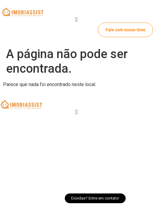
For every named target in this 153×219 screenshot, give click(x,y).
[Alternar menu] (76, 19)
